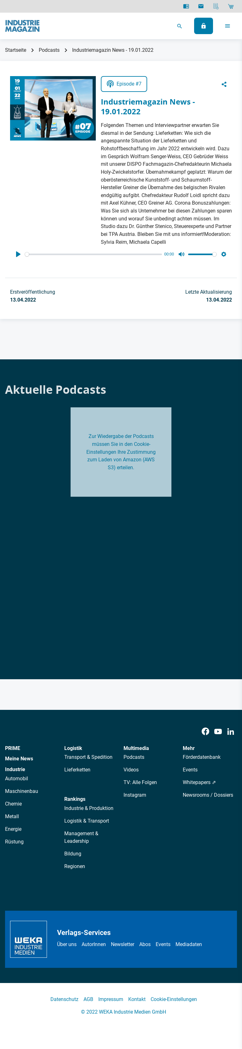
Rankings (74, 799)
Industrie (15, 769)
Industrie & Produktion (88, 808)
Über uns (67, 944)
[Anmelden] (203, 26)
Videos (131, 770)
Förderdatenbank (202, 757)
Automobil (16, 779)
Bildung (72, 854)
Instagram (135, 795)
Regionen (74, 866)
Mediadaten (189, 944)
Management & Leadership (81, 837)
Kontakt (137, 999)
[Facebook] (205, 731)
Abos (145, 944)
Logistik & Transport (86, 821)
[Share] (224, 84)
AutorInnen (94, 944)
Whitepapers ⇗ (199, 782)
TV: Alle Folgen (140, 782)
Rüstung (14, 842)
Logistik (73, 748)
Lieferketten (77, 770)
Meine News (19, 759)
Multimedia (136, 748)
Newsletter (122, 944)
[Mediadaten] (216, 6)
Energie (13, 829)
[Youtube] (218, 731)
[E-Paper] (186, 6)
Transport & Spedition (88, 757)
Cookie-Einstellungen (174, 999)
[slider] (93, 254)
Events (190, 770)
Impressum (110, 999)
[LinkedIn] (230, 731)
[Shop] (231, 6)
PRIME (12, 748)
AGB (88, 999)
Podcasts (49, 50)
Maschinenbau (21, 791)
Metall (12, 816)
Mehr (189, 748)
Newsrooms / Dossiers (208, 795)
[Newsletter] (201, 6)
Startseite (15, 50)
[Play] (18, 254)
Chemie (13, 804)
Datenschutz (64, 999)
